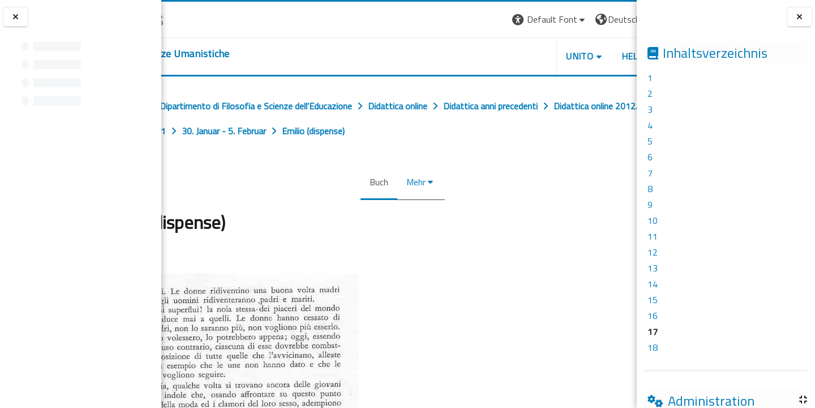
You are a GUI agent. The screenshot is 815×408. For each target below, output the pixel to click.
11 (652, 236)
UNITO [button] (504, 56)
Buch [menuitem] (375, 182)
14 (652, 284)
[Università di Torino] (196, 18)
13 (652, 268)
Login (617, 19)
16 (652, 315)
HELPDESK (568, 56)
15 (652, 300)
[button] (474, 19)
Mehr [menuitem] (412, 182)
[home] (231, 54)
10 (652, 220)
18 (652, 347)
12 (652, 252)
